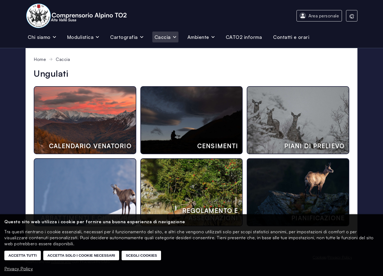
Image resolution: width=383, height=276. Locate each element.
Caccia (163, 37)
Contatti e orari (291, 37)
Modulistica (80, 37)
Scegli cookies (141, 255)
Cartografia (124, 37)
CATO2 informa (244, 37)
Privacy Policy (18, 268)
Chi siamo (39, 37)
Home (40, 59)
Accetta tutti (22, 255)
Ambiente (198, 37)
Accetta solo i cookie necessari (81, 255)
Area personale (323, 15)
